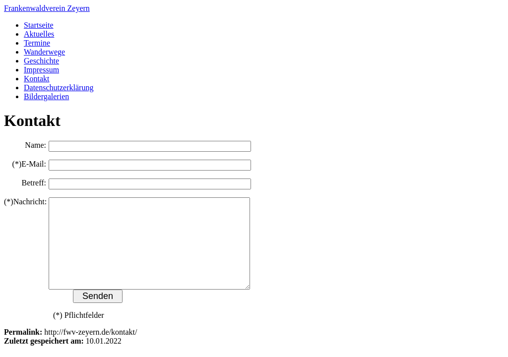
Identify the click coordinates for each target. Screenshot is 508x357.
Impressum (41, 69)
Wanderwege (44, 52)
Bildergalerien (46, 96)
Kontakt (37, 78)
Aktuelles (39, 34)
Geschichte (41, 61)
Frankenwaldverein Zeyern (47, 8)
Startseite (39, 25)
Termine (37, 43)
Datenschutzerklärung (58, 87)
